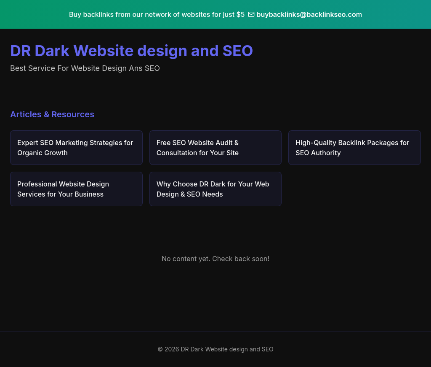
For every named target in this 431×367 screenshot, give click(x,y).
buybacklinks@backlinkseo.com (305, 14)
